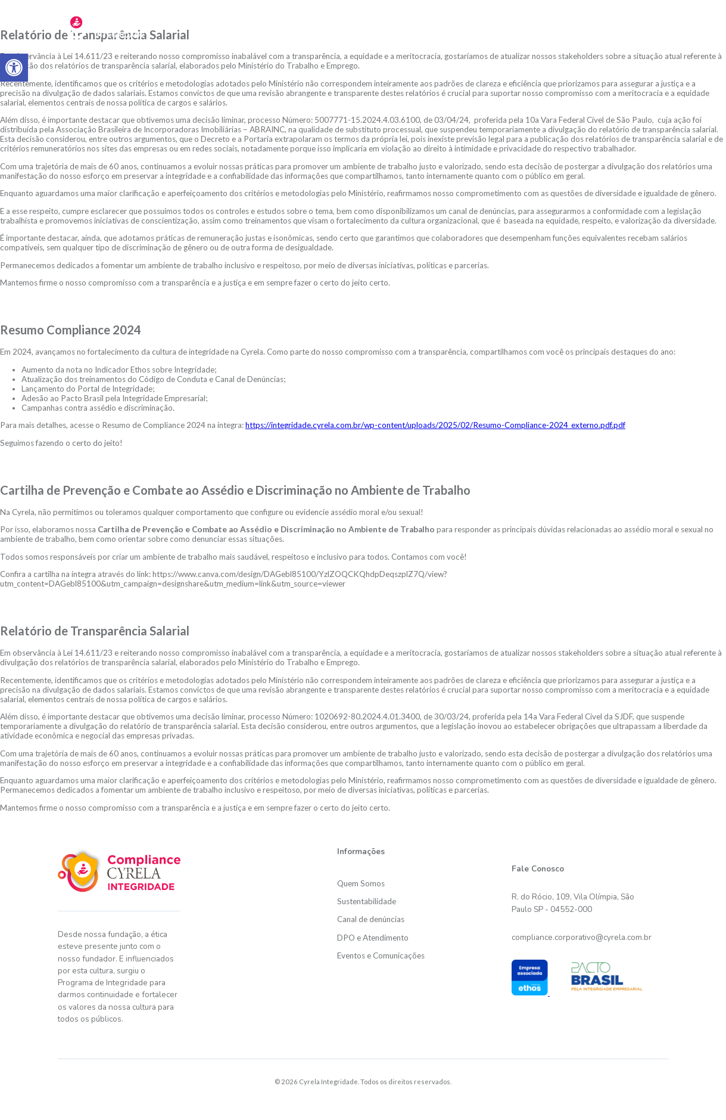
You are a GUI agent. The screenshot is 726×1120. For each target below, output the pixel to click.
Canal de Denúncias (468, 25)
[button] (14, 68)
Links (649, 25)
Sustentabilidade (371, 25)
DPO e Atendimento (572, 25)
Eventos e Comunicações (381, 955)
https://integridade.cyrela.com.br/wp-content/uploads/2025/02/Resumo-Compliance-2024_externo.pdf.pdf (435, 425)
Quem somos (284, 25)
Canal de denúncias (370, 919)
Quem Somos (361, 883)
